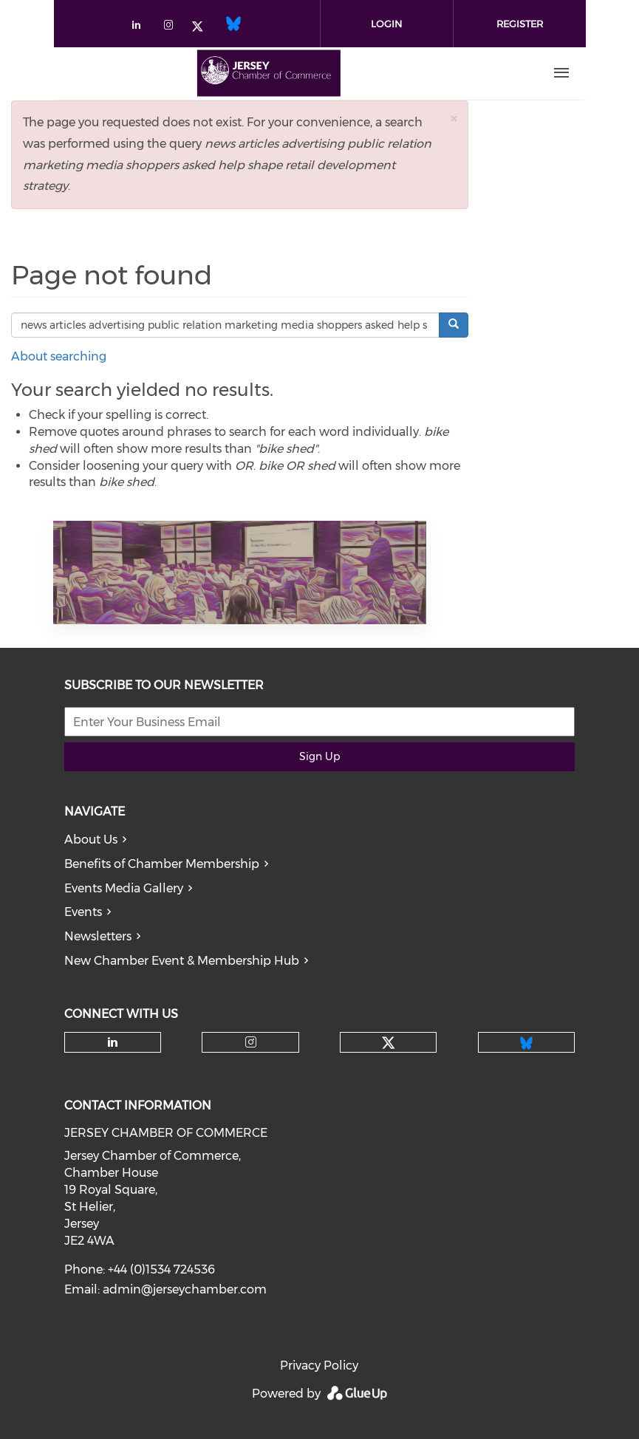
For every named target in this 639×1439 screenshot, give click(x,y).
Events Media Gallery (123, 888)
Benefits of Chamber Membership (161, 864)
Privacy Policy (319, 1365)
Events (83, 912)
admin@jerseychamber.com (185, 1289)
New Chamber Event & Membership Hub (181, 961)
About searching (58, 356)
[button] (453, 118)
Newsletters (97, 936)
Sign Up (319, 756)
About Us (90, 840)
